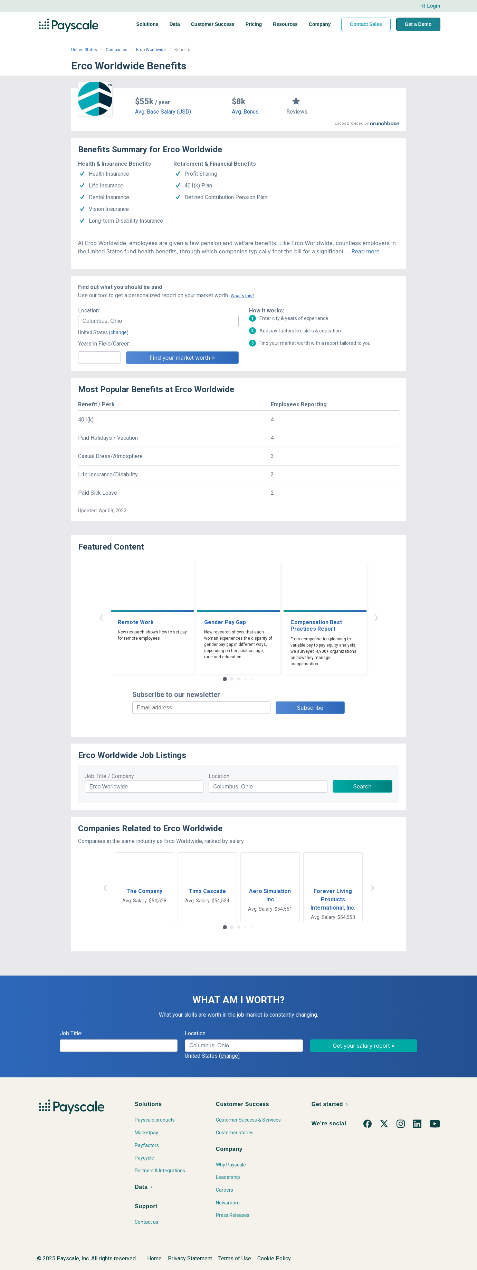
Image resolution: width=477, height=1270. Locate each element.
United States (84, 49)
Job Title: (71, 1033)
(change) (118, 332)
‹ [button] (101, 617)
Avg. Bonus (245, 111)
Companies (116, 49)
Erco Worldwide (151, 49)
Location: (89, 310)
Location (219, 776)
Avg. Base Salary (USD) (163, 111)
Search (362, 786)
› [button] (376, 617)
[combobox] (158, 321)
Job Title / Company (109, 776)
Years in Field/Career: (104, 343)
